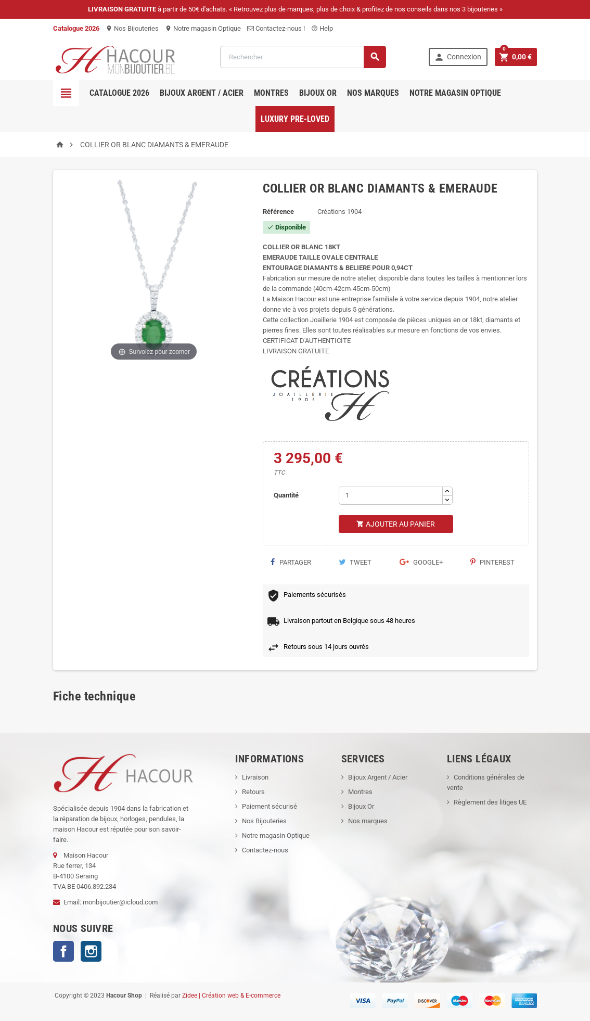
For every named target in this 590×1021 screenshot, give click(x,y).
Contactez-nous (265, 850)
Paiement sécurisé (269, 806)
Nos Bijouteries (132, 28)
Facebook (63, 951)
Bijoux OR (318, 93)
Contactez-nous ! (276, 28)
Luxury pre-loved (295, 119)
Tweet (355, 562)
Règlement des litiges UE (490, 802)
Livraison (255, 777)
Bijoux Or (361, 806)
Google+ (421, 562)
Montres (271, 93)
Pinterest (492, 562)
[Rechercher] (303, 57)
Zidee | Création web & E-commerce (231, 995)
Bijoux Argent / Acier (201, 93)
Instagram (91, 951)
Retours (253, 792)
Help (322, 28)
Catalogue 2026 (119, 93)
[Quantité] (391, 496)
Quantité (286, 495)
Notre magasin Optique (203, 28)
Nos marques (373, 93)
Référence (278, 211)
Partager (291, 562)
